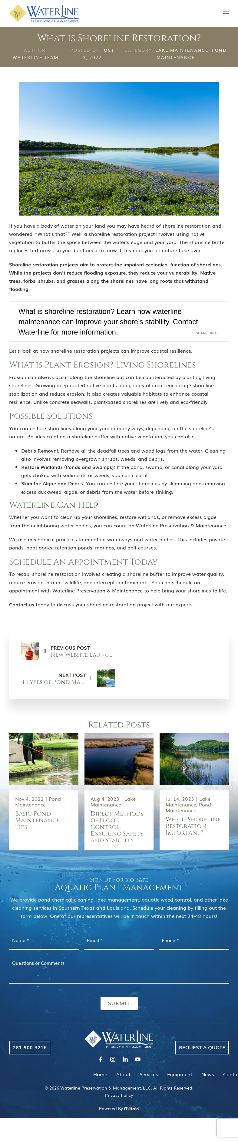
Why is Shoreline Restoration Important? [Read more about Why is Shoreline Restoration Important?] (193, 826)
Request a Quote (202, 1047)
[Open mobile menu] (226, 11)
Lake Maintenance (181, 50)
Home (100, 1074)
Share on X (206, 333)
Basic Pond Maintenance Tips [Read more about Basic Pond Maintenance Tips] (37, 820)
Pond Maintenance (38, 801)
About (123, 1074)
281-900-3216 (30, 1047)
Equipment (179, 1074)
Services (149, 1074)
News (207, 1074)
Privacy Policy (119, 1095)
